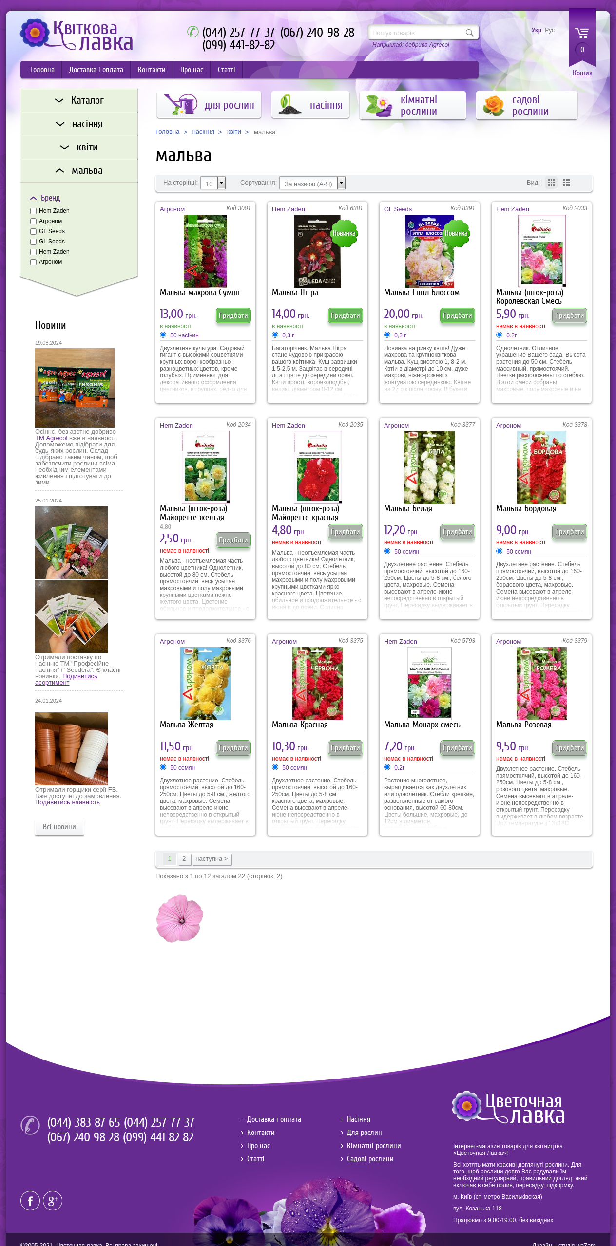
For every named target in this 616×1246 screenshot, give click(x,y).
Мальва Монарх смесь (422, 724)
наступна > (211, 858)
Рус (550, 30)
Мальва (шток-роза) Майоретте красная (305, 513)
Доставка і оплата (96, 69)
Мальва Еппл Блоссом (422, 292)
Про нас (191, 69)
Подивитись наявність (67, 802)
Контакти (152, 69)
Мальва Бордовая (526, 508)
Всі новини (59, 826)
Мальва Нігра (295, 292)
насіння (203, 132)
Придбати (233, 315)
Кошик (583, 73)
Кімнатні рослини (374, 1145)
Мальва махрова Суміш (200, 292)
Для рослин (364, 1132)
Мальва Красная (300, 724)
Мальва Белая (408, 508)
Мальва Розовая (524, 724)
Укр (536, 30)
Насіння (358, 1119)
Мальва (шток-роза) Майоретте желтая (193, 513)
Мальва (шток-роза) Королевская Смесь (529, 297)
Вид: (533, 182)
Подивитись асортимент (66, 679)
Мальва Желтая (186, 724)
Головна (42, 69)
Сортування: (258, 182)
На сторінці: (180, 182)
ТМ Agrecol (51, 438)
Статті (226, 69)
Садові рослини (370, 1158)
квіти (234, 132)
